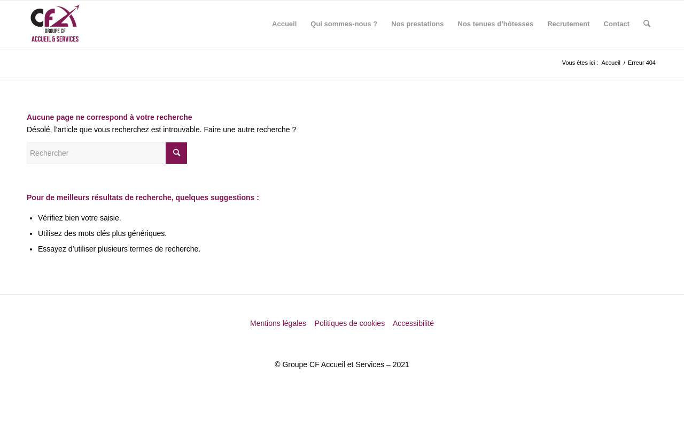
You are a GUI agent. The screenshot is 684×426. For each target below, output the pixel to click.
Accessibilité (413, 323)
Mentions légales (279, 323)
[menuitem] (284, 24)
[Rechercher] (646, 24)
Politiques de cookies (351, 323)
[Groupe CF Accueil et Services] (55, 24)
